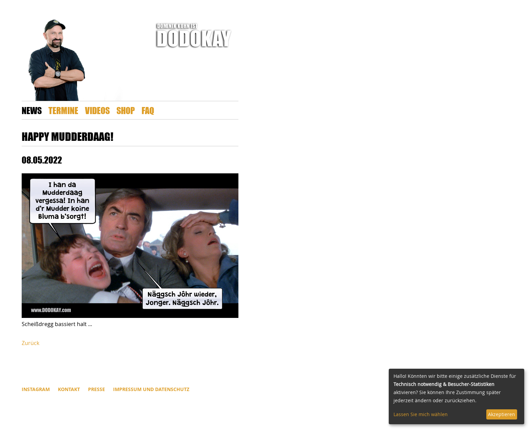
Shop (125, 110)
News (32, 110)
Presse (96, 389)
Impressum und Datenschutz (151, 389)
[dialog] (456, 396)
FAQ (148, 110)
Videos (97, 110)
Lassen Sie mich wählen (421, 414)
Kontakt (69, 389)
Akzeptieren (501, 414)
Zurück (30, 343)
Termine (63, 110)
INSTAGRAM (36, 389)
